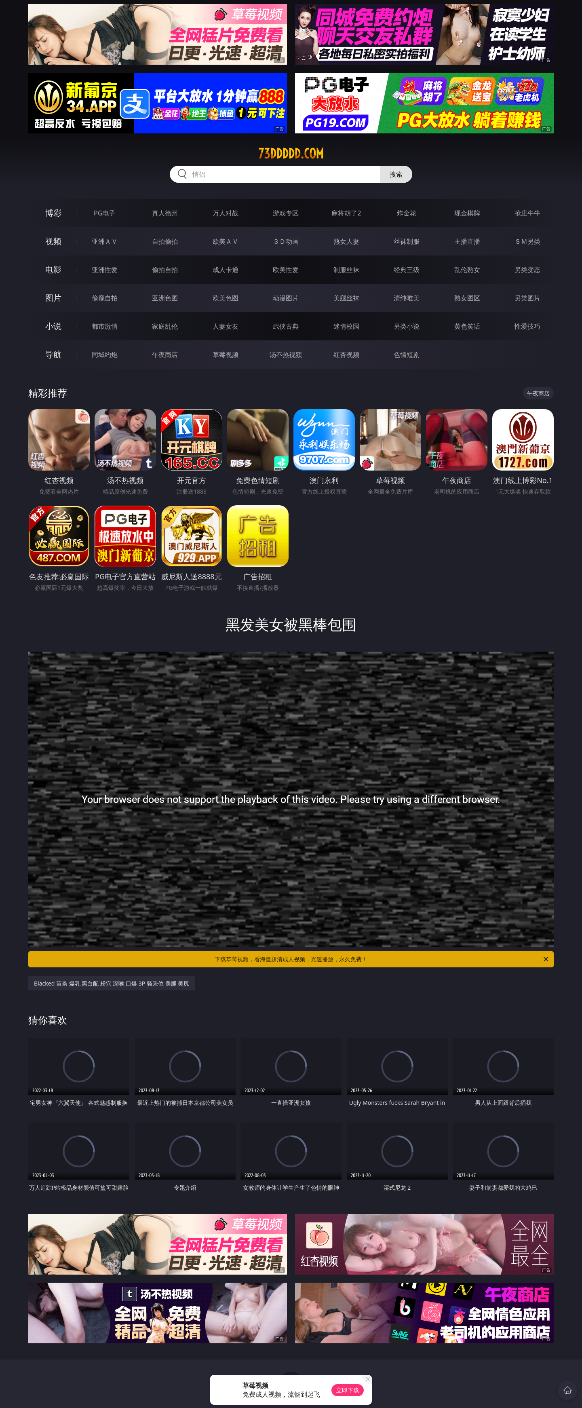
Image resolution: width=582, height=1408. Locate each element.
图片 (53, 297)
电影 (53, 269)
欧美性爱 (286, 269)
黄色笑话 (467, 326)
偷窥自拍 (105, 297)
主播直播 (467, 241)
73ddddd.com (291, 154)
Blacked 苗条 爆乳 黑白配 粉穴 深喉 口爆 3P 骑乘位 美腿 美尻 (111, 983)
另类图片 (527, 297)
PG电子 (104, 213)
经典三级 (407, 269)
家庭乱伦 (165, 326)
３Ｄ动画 (286, 241)
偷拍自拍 (165, 269)
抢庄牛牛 (527, 213)
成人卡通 (225, 269)
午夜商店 (165, 354)
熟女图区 (467, 297)
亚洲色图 (165, 297)
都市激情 (105, 326)
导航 (53, 354)
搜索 (396, 174)
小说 (53, 326)
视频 (53, 241)
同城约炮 (105, 354)
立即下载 (347, 1390)
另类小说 (407, 326)
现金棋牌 (467, 213)
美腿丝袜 (346, 297)
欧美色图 (225, 297)
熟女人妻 (346, 241)
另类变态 (527, 269)
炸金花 (406, 213)
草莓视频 (225, 354)
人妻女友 (225, 326)
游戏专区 (286, 213)
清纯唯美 (407, 297)
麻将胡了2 (346, 213)
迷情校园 (346, 326)
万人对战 (225, 213)
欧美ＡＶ (225, 241)
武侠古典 (286, 326)
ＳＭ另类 (527, 241)
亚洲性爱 (105, 269)
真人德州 (165, 213)
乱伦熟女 (467, 269)
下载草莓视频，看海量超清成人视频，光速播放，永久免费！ (382, 959)
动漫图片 (286, 297)
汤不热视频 (286, 354)
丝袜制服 (407, 241)
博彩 (53, 212)
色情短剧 (407, 354)
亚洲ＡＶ (105, 241)
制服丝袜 (346, 269)
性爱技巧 (527, 326)
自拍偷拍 (165, 241)
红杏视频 (346, 354)
